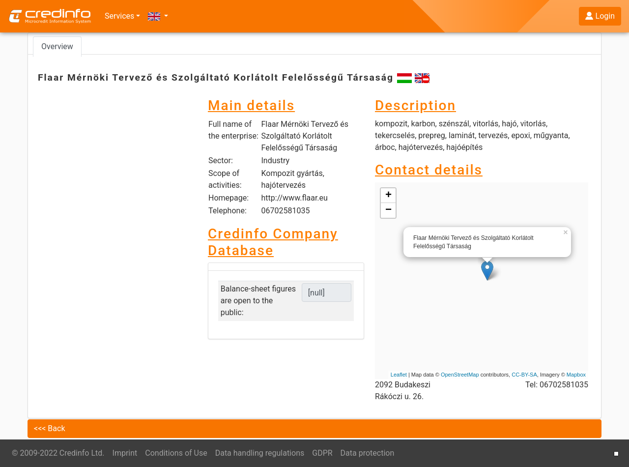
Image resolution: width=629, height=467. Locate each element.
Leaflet (399, 375)
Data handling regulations (260, 453)
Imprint (125, 453)
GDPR (322, 453)
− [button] (388, 210)
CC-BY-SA (524, 375)
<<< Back (49, 428)
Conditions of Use (176, 453)
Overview (57, 46)
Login (600, 16)
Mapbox (576, 375)
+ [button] (388, 195)
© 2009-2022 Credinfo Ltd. (58, 453)
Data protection (368, 453)
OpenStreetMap (460, 375)
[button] (158, 16)
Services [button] (119, 16)
